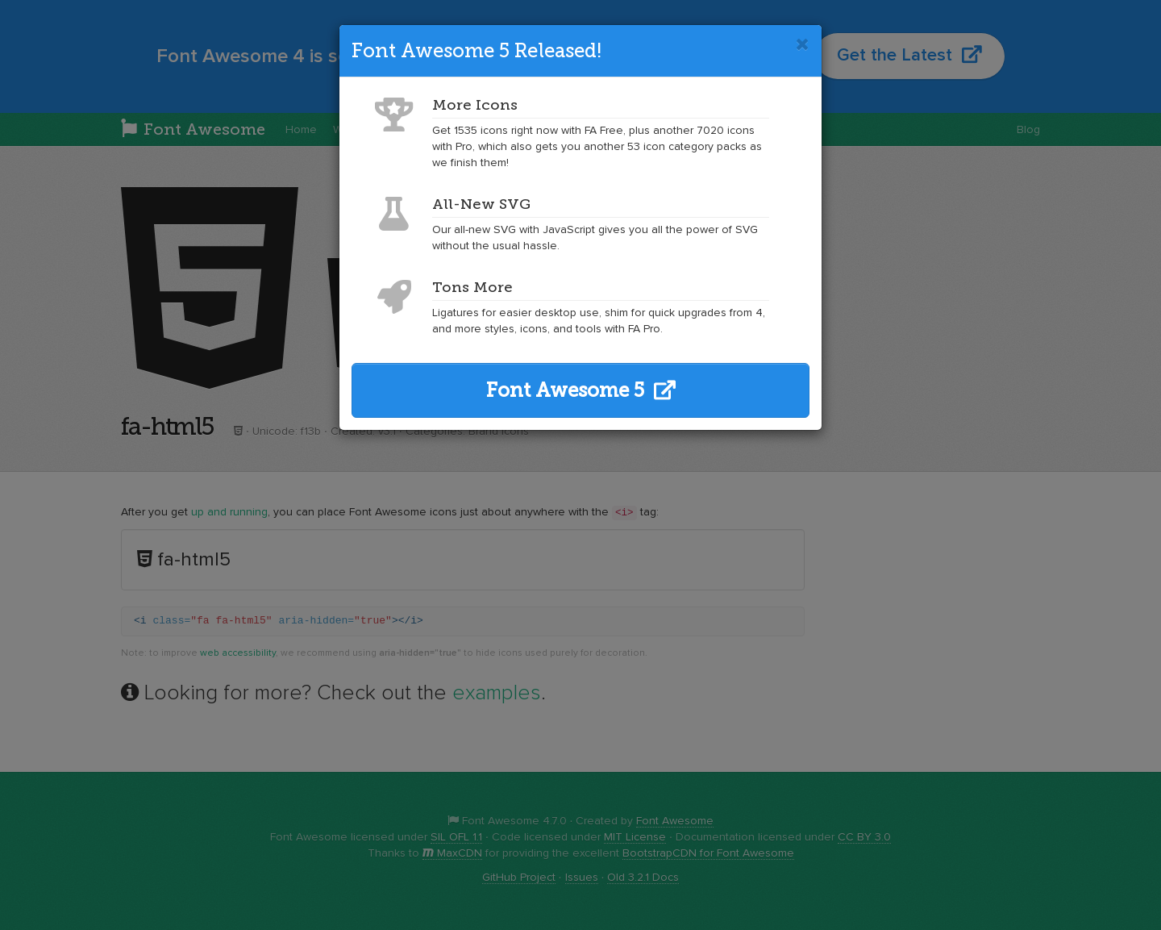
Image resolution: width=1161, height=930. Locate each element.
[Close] (802, 44)
